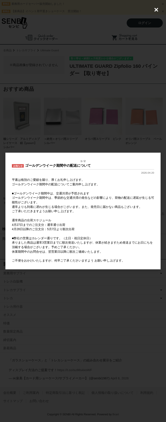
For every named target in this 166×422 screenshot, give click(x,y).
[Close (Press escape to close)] (156, 9)
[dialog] (83, 211)
